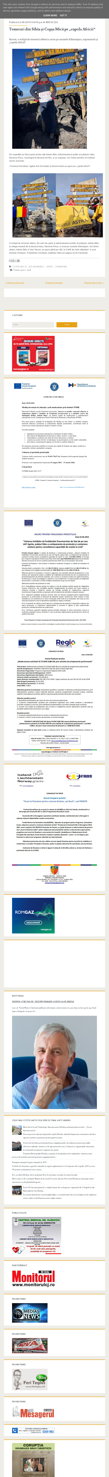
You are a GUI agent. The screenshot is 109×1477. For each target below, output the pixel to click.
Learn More (50, 15)
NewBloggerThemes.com (76, 1474)
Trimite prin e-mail (24, 271)
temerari (65, 268)
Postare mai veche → (90, 284)
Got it (63, 15)
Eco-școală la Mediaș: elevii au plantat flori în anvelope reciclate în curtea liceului (48, 1131)
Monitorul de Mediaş (65, 1467)
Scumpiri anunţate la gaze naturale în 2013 (32, 1118)
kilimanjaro (40, 268)
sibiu (53, 268)
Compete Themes (38, 1474)
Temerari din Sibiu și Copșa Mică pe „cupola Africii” (49, 31)
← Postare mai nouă (18, 284)
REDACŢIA (56, 22)
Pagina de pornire (54, 284)
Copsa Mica (23, 268)
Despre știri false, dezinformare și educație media (46, 965)
